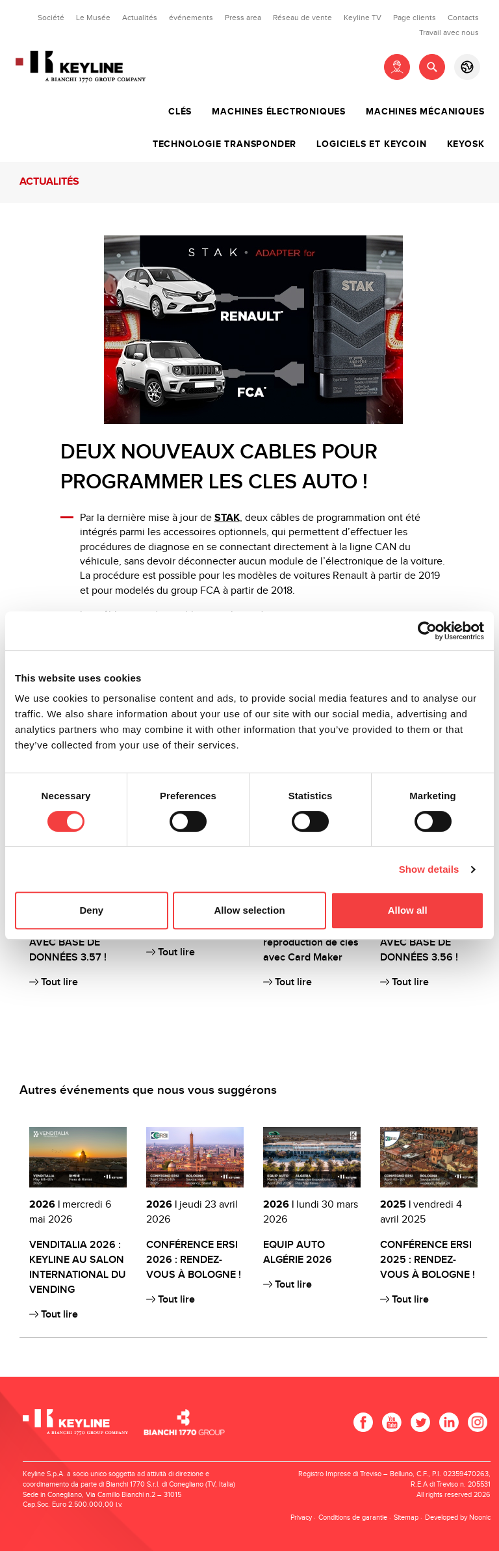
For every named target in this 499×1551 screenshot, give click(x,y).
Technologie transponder (224, 144)
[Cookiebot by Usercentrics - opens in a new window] (427, 631)
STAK (227, 518)
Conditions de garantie (352, 1517)
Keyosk (466, 144)
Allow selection (249, 910)
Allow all (408, 910)
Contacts (463, 17)
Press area (243, 17)
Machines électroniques (279, 112)
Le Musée (93, 17)
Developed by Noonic (458, 1517)
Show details (429, 869)
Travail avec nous (449, 32)
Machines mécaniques (425, 112)
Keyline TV (362, 17)
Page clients (414, 17)
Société (51, 17)
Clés (180, 112)
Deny (91, 910)
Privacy (301, 1517)
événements (191, 17)
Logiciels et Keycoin (371, 144)
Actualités (139, 17)
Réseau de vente (302, 17)
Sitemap (406, 1517)
